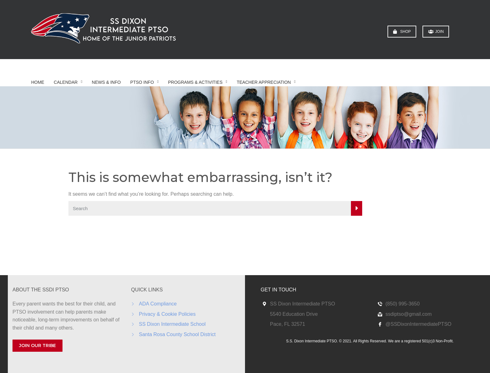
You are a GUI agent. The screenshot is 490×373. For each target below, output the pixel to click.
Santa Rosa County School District (177, 334)
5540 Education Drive (294, 314)
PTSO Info (142, 82)
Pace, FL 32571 (287, 324)
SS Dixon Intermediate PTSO (302, 303)
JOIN (436, 31)
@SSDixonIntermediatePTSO (419, 324)
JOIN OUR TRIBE (37, 345)
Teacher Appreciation (264, 82)
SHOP (402, 31)
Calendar (66, 82)
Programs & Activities (195, 82)
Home (37, 82)
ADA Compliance (158, 303)
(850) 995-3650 (403, 303)
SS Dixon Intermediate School (172, 324)
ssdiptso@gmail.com (409, 314)
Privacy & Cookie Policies (167, 314)
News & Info (106, 82)
